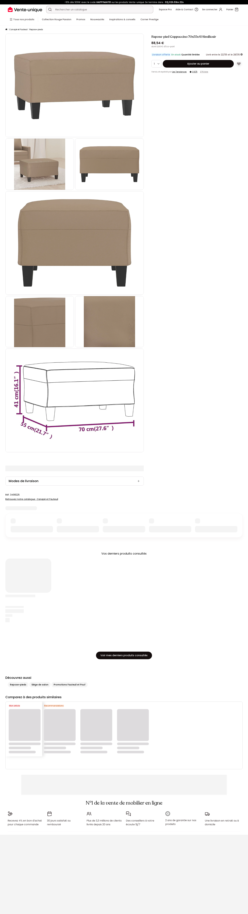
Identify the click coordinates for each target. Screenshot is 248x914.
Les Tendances (179, 71)
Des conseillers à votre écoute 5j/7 (140, 822)
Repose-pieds (36, 29)
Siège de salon (39, 684)
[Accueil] (6, 29)
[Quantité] (156, 64)
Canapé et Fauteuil (18, 29)
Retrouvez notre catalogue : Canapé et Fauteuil (31, 499)
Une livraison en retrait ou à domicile (222, 822)
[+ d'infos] (241, 54)
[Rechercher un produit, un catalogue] (50, 9)
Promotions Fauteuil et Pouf (69, 684)
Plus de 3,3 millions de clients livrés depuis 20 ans (104, 822)
